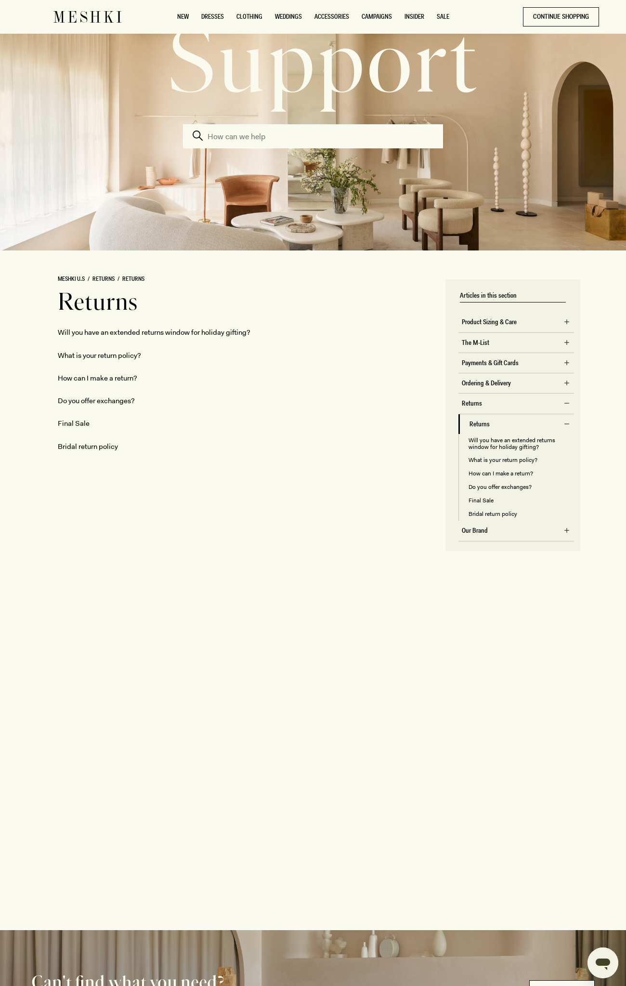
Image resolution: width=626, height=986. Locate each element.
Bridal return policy (493, 514)
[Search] (313, 136)
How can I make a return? (501, 473)
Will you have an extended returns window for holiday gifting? (512, 443)
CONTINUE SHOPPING (561, 16)
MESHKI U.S (71, 279)
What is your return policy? (503, 460)
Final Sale (481, 500)
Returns (103, 279)
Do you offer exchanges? (500, 487)
